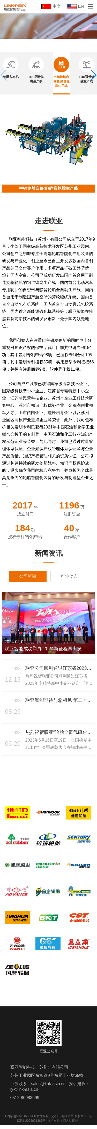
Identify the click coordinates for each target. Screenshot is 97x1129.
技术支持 (53, 1124)
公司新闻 (27, 576)
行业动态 (69, 576)
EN (75, 6)
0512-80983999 (24, 1101)
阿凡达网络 (70, 1124)
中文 (51, 6)
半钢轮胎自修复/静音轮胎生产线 (48, 188)
